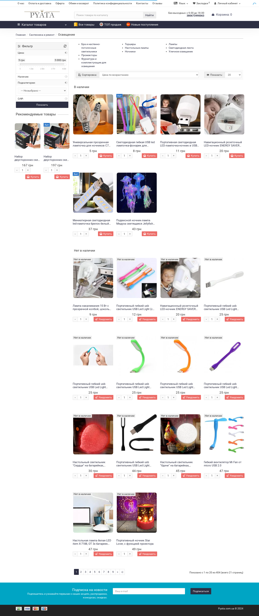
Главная (21, 34)
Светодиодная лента (181, 47)
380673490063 (195, 15)
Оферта (60, 3)
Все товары (84, 24)
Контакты (142, 3)
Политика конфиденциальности (112, 3)
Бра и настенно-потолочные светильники (90, 48)
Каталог (42, 23)
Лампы (173, 44)
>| (122, 571)
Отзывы (157, 3)
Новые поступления (142, 24)
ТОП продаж (110, 24)
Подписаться (201, 591)
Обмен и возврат (79, 3)
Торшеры (130, 44)
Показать (42, 104)
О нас (21, 3)
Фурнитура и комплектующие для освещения (93, 62)
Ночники (130, 51)
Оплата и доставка (39, 3)
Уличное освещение (181, 51)
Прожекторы (89, 55)
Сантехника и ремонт (42, 34)
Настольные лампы (137, 47)
